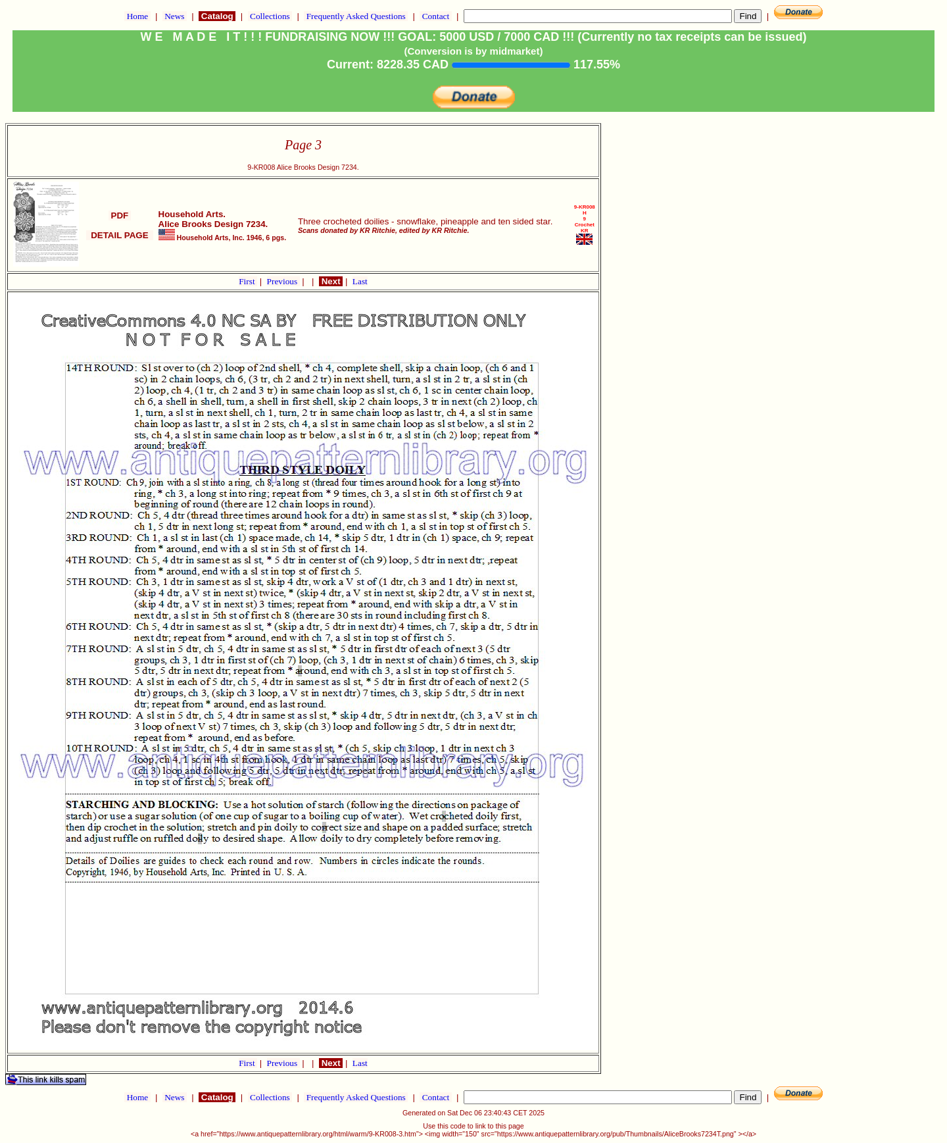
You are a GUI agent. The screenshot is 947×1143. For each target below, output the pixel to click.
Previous (283, 281)
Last (360, 281)
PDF (120, 215)
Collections (270, 16)
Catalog (217, 16)
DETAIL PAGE (119, 235)
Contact (435, 16)
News (174, 16)
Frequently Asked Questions (356, 16)
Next (331, 281)
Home (137, 16)
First (248, 281)
